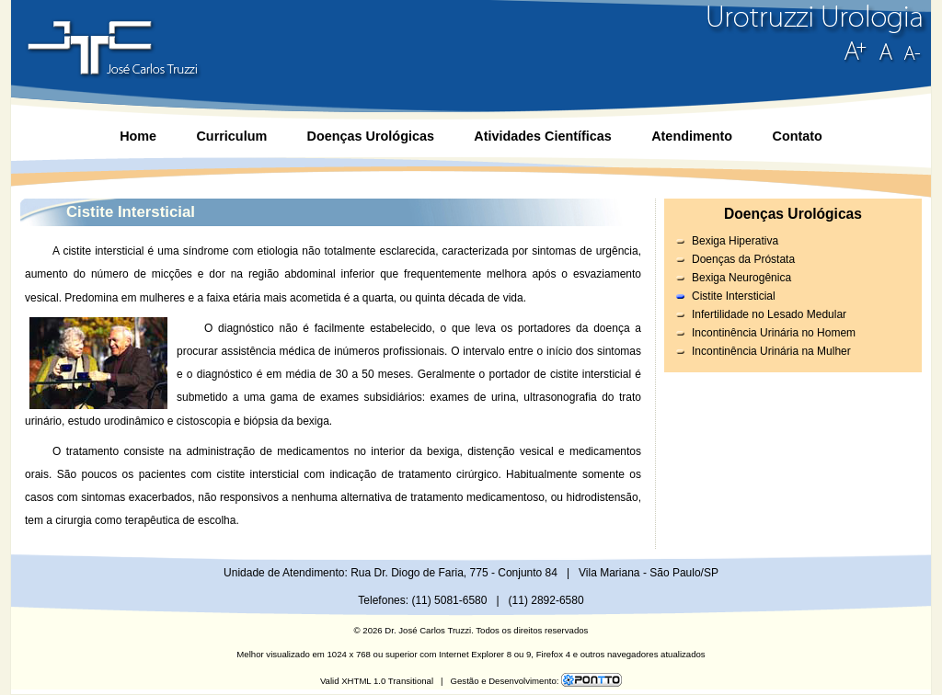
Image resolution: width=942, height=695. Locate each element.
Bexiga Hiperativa (735, 240)
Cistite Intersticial (733, 296)
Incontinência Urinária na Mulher (771, 351)
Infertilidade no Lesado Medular (769, 314)
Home (138, 136)
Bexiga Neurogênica (741, 277)
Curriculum (231, 136)
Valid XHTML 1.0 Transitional (376, 681)
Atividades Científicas (543, 136)
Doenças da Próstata (743, 259)
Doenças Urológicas (370, 136)
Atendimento (691, 136)
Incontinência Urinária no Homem (774, 332)
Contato (796, 136)
